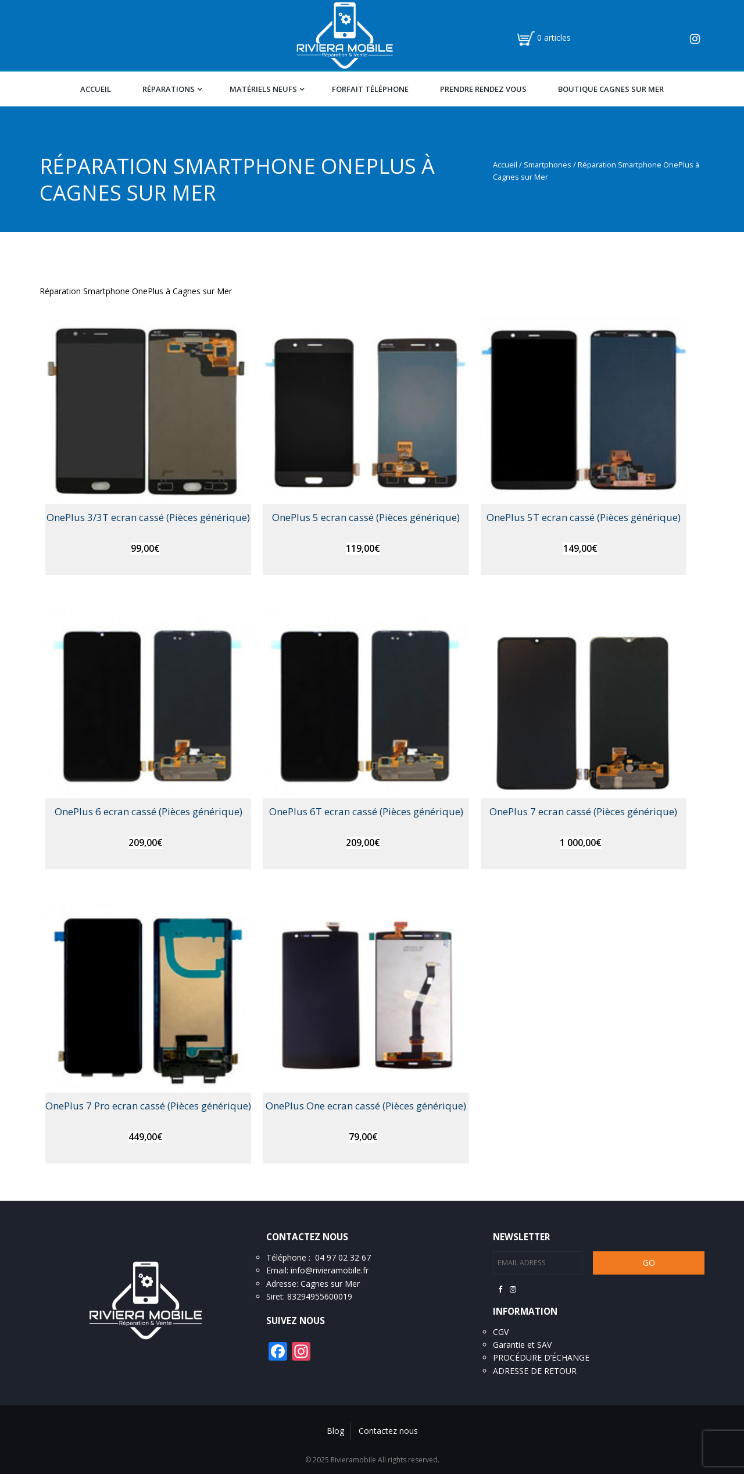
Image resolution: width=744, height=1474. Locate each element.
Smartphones (547, 164)
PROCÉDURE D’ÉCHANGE (541, 1357)
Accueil (95, 89)
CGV (501, 1331)
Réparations (168, 89)
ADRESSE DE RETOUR (535, 1370)
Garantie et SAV (522, 1344)
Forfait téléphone (370, 89)
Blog (335, 1430)
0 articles (554, 37)
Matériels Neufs (263, 89)
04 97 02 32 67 (343, 1257)
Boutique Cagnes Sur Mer (611, 89)
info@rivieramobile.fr (330, 1270)
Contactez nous (388, 1430)
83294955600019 (319, 1296)
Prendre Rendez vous (483, 89)
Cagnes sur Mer (330, 1283)
